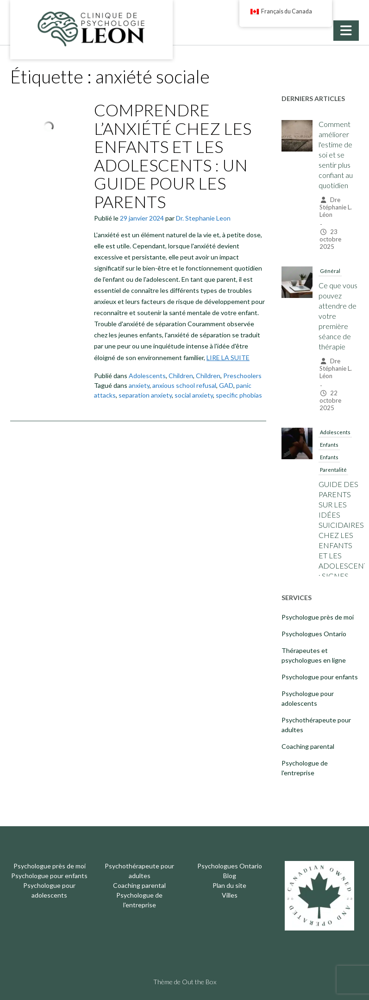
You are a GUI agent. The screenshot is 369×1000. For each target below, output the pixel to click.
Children (181, 376)
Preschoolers (242, 376)
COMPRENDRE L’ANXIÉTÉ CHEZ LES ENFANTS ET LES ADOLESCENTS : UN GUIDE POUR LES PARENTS (172, 156)
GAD (226, 385)
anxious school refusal (184, 385)
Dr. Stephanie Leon (203, 218)
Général (330, 271)
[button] (346, 30)
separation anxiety (145, 395)
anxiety (139, 385)
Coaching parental (307, 746)
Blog (229, 876)
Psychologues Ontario (313, 634)
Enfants (329, 445)
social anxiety (194, 395)
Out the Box (199, 982)
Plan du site (229, 885)
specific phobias (239, 395)
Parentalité (333, 470)
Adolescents (147, 376)
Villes (230, 895)
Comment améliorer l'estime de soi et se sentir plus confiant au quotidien (336, 155)
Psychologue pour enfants (319, 677)
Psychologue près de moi (317, 617)
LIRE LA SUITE (228, 357)
